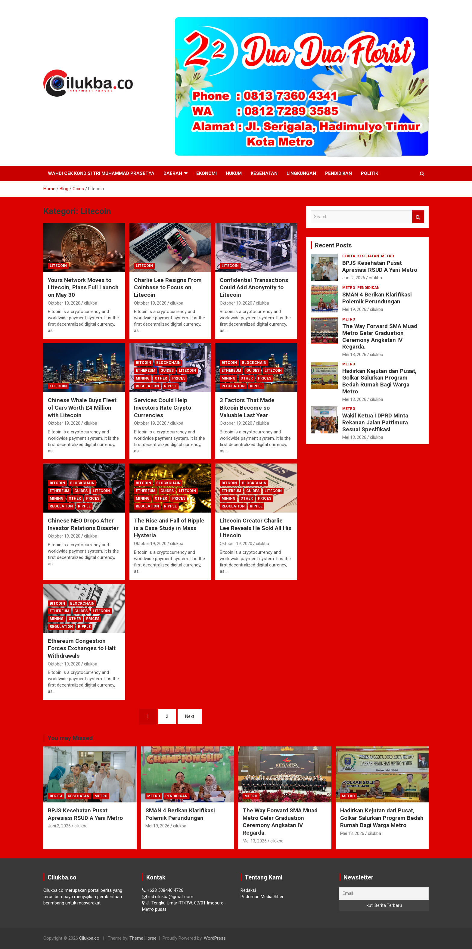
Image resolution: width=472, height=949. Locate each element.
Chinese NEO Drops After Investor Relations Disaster (83, 524)
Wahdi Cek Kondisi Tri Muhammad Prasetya (101, 173)
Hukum (234, 173)
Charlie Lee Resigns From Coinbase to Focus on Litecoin (168, 287)
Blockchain (168, 363)
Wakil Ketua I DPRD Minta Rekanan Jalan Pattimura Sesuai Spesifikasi (375, 422)
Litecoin (58, 266)
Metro (387, 256)
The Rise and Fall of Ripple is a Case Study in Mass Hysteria (169, 528)
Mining (143, 378)
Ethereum (145, 370)
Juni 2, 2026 (353, 277)
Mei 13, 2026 (354, 354)
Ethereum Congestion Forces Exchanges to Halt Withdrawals (82, 648)
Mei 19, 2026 (354, 309)
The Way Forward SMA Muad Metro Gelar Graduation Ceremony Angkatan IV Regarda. (379, 336)
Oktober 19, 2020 (64, 303)
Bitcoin (143, 363)
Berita (348, 256)
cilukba (90, 303)
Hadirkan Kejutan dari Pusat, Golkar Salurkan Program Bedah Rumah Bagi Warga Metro (379, 381)
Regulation (147, 386)
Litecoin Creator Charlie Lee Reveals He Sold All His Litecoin (255, 528)
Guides (167, 370)
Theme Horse (143, 938)
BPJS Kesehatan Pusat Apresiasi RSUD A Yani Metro (379, 266)
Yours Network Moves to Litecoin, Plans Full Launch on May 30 (83, 287)
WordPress (215, 938)
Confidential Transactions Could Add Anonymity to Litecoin (254, 287)
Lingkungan (301, 173)
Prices (178, 378)
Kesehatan (264, 173)
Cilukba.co (89, 938)
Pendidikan (338, 173)
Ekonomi (206, 173)
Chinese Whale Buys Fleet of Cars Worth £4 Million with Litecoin (82, 407)
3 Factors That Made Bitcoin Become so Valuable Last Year (247, 407)
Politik (369, 173)
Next (189, 716)
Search (418, 216)
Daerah (172, 173)
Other (161, 378)
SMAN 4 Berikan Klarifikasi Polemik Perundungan (377, 298)
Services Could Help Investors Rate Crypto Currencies (162, 407)
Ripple (170, 386)
